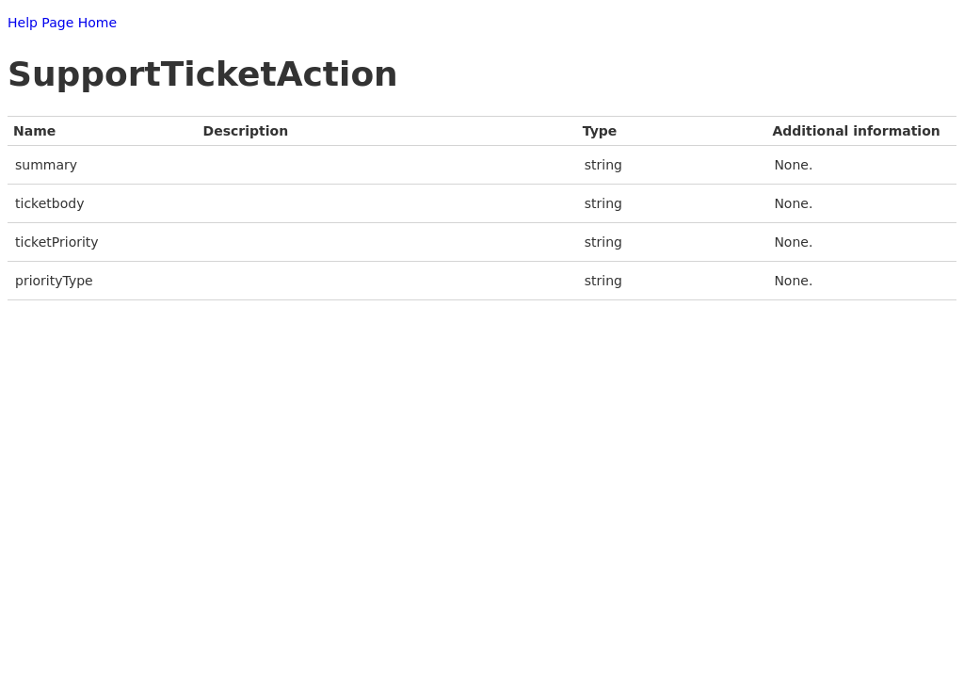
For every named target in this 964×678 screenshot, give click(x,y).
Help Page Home (62, 22)
